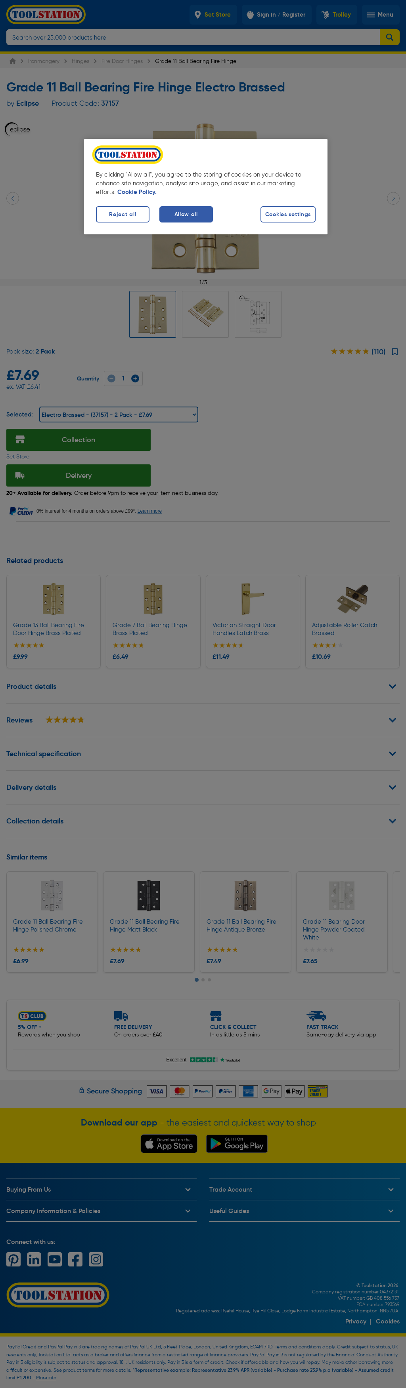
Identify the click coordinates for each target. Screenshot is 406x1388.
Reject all (122, 214)
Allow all (186, 214)
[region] (205, 186)
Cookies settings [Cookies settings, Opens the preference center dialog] (288, 214)
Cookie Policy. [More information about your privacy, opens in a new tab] (137, 192)
